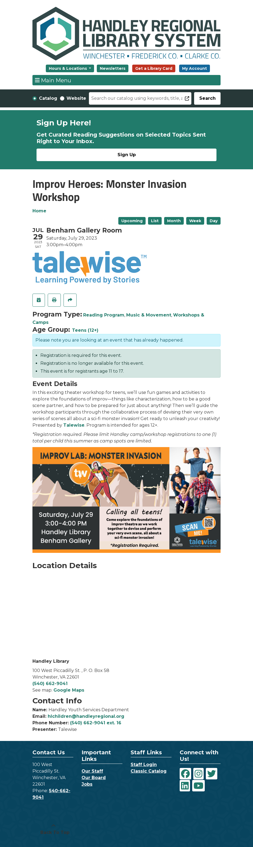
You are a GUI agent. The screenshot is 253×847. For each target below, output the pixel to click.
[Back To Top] (53, 829)
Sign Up (127, 154)
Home (39, 210)
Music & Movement (148, 315)
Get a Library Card (153, 68)
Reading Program (103, 315)
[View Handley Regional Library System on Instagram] (198, 773)
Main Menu (53, 80)
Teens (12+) (85, 330)
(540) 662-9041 (50, 683)
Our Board (94, 777)
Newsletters (112, 68)
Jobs (87, 784)
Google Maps (68, 690)
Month (174, 220)
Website (76, 98)
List (155, 220)
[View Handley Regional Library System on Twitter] (211, 773)
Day (214, 220)
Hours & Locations (68, 68)
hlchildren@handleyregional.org (86, 716)
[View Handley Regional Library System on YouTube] (198, 785)
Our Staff (92, 771)
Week (195, 220)
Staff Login (144, 764)
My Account (194, 68)
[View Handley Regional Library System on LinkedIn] (185, 785)
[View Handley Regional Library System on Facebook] (185, 773)
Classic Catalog (149, 771)
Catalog (48, 98)
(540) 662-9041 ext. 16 (95, 722)
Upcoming (132, 220)
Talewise (74, 425)
